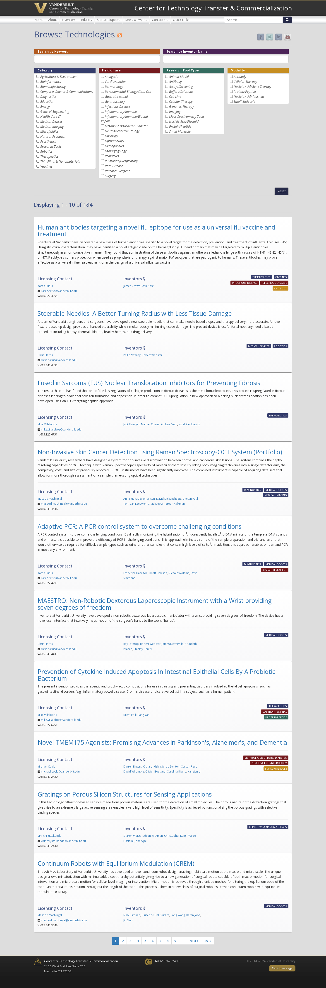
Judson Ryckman (152, 836)
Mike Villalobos (47, 424)
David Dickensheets (168, 499)
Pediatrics (112, 156)
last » (207, 941)
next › (194, 941)
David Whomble (133, 771)
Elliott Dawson (158, 573)
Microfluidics (49, 131)
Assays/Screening (181, 86)
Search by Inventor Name (187, 51)
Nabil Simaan (131, 915)
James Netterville (172, 644)
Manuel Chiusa (150, 424)
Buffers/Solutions (181, 91)
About (52, 19)
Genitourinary (115, 101)
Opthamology (114, 141)
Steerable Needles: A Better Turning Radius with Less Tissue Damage (135, 313)
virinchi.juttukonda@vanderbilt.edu (63, 841)
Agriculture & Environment (59, 76)
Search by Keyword (53, 51)
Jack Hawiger (131, 424)
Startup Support (108, 19)
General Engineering (54, 111)
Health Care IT (50, 116)
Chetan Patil (190, 499)
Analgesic (111, 76)
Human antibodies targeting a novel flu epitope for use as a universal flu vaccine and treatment (156, 230)
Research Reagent (117, 171)
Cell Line (175, 96)
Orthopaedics (114, 146)
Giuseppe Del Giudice (155, 915)
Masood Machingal (50, 499)
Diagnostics (48, 96)
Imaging (174, 111)
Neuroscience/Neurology (122, 131)
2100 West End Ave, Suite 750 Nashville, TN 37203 (81, 966)
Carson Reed (189, 766)
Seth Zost (147, 286)
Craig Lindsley (152, 766)
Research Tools (50, 146)
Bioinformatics (50, 81)
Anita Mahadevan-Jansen (139, 499)
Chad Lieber (155, 504)
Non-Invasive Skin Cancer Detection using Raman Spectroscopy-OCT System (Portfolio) (160, 452)
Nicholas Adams (178, 573)
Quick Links (181, 19)
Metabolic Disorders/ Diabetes (126, 126)
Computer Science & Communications (66, 91)
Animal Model (179, 76)
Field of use (111, 70)
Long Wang (178, 915)
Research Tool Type (182, 70)
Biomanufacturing (53, 86)
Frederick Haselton (135, 573)
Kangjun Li (194, 771)
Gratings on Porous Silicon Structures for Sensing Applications (125, 794)
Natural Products (52, 136)
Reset (281, 191)
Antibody (175, 81)
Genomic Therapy (181, 106)
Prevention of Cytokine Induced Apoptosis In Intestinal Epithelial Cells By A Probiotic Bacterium (156, 674)
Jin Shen (128, 920)
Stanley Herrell (143, 649)
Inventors (69, 19)
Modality (238, 70)
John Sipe (141, 841)
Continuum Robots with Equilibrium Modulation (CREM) (116, 863)
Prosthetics (48, 141)
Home (38, 19)
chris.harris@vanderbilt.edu (59, 360)
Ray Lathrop (131, 644)
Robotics (46, 151)
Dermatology (114, 86)
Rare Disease (114, 166)
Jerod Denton (171, 766)
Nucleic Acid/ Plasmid (249, 96)
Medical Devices (51, 121)
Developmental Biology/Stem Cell (128, 91)
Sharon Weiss (132, 836)
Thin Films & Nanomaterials (60, 161)
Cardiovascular (115, 81)
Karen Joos (193, 915)
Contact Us (160, 19)
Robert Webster (152, 355)
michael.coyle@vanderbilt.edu (60, 771)
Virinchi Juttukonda (49, 836)
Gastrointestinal (116, 96)
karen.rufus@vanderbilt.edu (59, 291)
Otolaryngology (115, 151)
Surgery (110, 176)
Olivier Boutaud (155, 771)
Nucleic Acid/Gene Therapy (252, 86)
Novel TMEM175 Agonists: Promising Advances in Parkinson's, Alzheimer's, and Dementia (162, 742)
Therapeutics (49, 156)
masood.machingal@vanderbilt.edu (64, 504)
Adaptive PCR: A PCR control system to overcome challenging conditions (139, 526)
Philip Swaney (132, 355)
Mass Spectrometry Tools (186, 116)
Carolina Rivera (176, 771)
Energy (45, 106)
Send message (282, 968)
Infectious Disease (117, 106)
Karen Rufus (45, 286)
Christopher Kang (175, 836)
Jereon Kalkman (175, 504)
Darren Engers (132, 766)
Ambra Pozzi (169, 424)
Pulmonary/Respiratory (121, 161)
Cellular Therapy (180, 101)
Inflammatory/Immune (121, 111)
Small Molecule (180, 131)
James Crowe (131, 286)
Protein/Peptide (180, 126)
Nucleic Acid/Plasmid (184, 121)
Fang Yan (143, 715)
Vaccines (46, 166)
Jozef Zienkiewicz (189, 424)
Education (47, 101)
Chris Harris (45, 355)
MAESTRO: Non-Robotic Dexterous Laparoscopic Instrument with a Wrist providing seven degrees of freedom (155, 603)
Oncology (111, 136)
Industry (86, 19)
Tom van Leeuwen (134, 504)
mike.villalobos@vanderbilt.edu (61, 429)
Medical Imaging (52, 126)
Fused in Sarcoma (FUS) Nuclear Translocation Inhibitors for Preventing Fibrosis (149, 383)
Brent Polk (130, 715)
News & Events (136, 19)
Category (45, 70)
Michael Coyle (46, 766)
